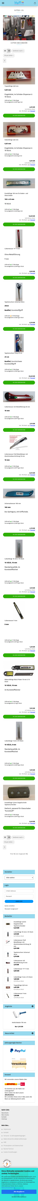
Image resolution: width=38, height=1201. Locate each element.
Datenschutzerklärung (8, 1188)
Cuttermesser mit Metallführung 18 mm (17, 407)
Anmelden (19, 901)
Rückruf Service (9, 1149)
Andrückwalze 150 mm (19, 1022)
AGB (5, 1142)
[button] (5, 51)
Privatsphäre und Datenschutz (13, 1145)
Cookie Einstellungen (10, 1152)
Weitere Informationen (19, 1197)
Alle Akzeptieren (19, 1192)
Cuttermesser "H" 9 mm (12, 249)
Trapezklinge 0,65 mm (11, 86)
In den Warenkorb (19, 115)
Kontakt (6, 1132)
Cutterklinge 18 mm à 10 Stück (14, 559)
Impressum (7, 1129)
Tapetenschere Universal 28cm (14, 302)
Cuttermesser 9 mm (11, 620)
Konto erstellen (10, 906)
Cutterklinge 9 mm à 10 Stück (14, 741)
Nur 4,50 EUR (19, 1026)
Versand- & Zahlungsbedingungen (14, 1136)
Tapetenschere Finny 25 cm (13, 353)
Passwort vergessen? (11, 909)
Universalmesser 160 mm (13, 503)
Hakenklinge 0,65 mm (11, 140)
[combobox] (18, 51)
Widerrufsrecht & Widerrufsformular (15, 1139)
